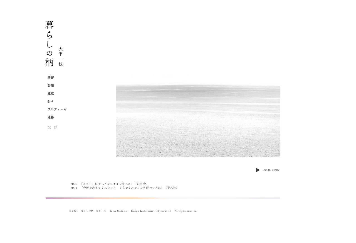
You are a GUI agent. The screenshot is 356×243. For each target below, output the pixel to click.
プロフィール (57, 109)
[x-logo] (49, 128)
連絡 (50, 117)
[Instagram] (56, 128)
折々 (50, 101)
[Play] (258, 170)
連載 (50, 93)
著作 (50, 77)
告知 (50, 85)
